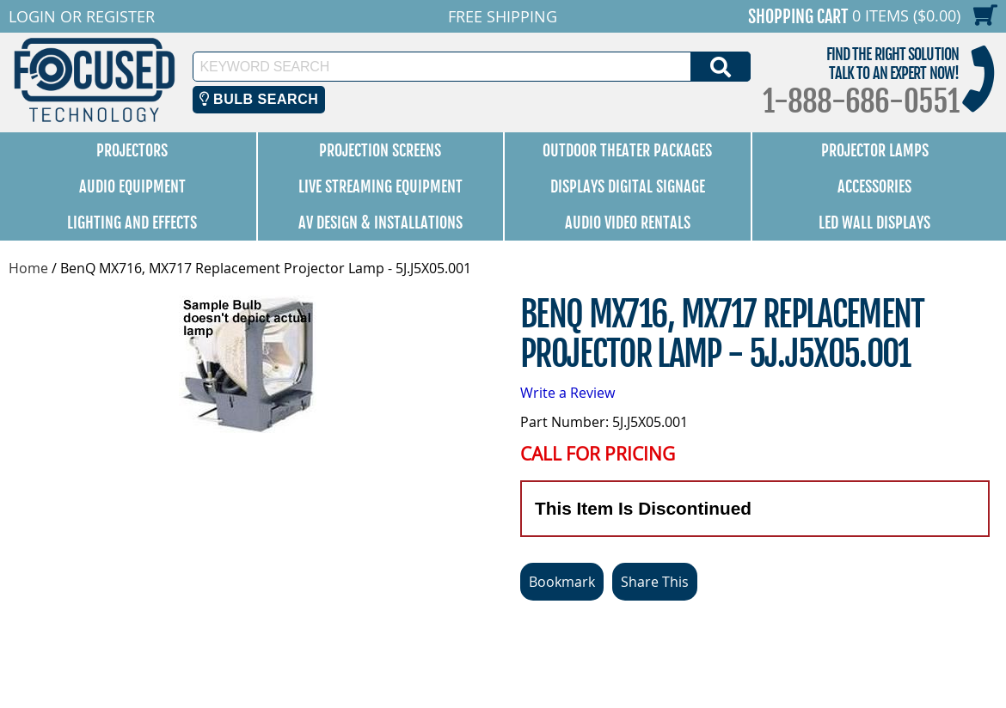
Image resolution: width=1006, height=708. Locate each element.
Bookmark (562, 581)
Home (28, 268)
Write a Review (567, 392)
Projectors (132, 150)
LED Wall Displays (874, 222)
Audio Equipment (132, 186)
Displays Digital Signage (627, 186)
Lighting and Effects (132, 222)
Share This (655, 581)
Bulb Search (259, 99)
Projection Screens (380, 150)
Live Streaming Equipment (380, 186)
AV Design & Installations (380, 222)
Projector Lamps (875, 150)
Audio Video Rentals (627, 222)
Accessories (874, 186)
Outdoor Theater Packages (627, 150)
